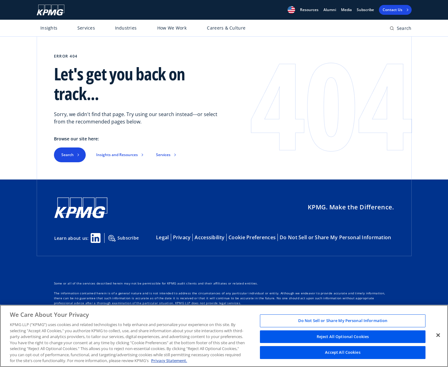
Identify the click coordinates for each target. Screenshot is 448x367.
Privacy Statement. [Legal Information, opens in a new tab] (169, 360)
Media (346, 9)
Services (86, 28)
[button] (291, 10)
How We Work (172, 28)
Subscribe (365, 9)
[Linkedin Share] (96, 238)
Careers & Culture (226, 28)
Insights (48, 28)
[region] (224, 336)
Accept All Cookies (342, 352)
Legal (162, 237)
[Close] (438, 335)
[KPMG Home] (50, 10)
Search (67, 154)
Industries (126, 28)
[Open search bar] (401, 29)
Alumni (329, 9)
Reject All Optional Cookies (343, 336)
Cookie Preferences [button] (252, 237)
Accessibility (209, 237)
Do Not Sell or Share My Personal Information (335, 237)
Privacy (182, 237)
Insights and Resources (117, 154)
